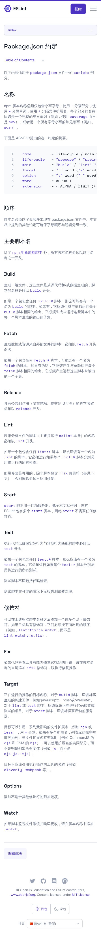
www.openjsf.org (23, 894)
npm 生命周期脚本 (27, 252)
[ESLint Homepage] (15, 9)
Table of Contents (24, 60)
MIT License (81, 894)
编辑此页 (15, 853)
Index (50, 30)
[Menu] (93, 9)
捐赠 (78, 9)
